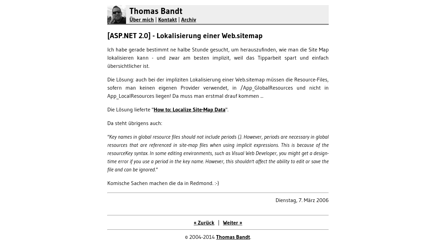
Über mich (141, 19)
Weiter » (232, 222)
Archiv (188, 19)
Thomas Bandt (156, 11)
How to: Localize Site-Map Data (189, 109)
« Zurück (204, 222)
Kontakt (167, 19)
